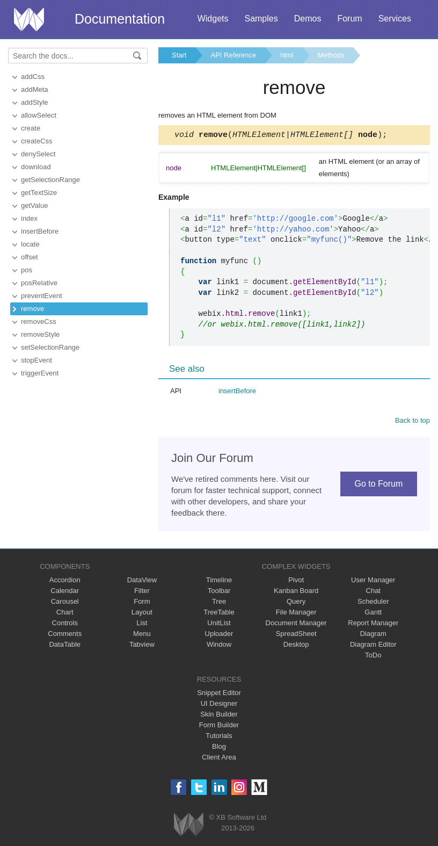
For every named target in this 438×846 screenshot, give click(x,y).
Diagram (373, 635)
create (30, 128)
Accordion (65, 581)
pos (26, 270)
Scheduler (373, 603)
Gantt (373, 614)
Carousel (65, 603)
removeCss (38, 321)
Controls (65, 624)
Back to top (412, 422)
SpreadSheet (296, 635)
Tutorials (219, 737)
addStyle (34, 102)
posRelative (39, 283)
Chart (65, 614)
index (29, 218)
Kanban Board (296, 592)
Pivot (296, 581)
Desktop (296, 646)
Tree (219, 603)
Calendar (64, 592)
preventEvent (41, 296)
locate (30, 244)
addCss (33, 77)
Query (296, 603)
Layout (142, 614)
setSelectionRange (50, 347)
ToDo (373, 657)
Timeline (219, 581)
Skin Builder (218, 716)
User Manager (373, 581)
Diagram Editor (373, 646)
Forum (349, 18)
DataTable (65, 646)
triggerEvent (40, 373)
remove (32, 309)
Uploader (219, 635)
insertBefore (40, 231)
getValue (34, 205)
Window (219, 646)
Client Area (219, 759)
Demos (308, 18)
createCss (37, 141)
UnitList (218, 624)
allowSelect (38, 115)
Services (394, 18)
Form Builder (219, 726)
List (141, 624)
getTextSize (39, 193)
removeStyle (40, 334)
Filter (142, 592)
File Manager (296, 614)
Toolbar (219, 592)
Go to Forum (378, 485)
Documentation (120, 18)
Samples (261, 18)
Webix (188, 826)
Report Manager (373, 624)
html (287, 55)
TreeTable (218, 614)
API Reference (233, 55)
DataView (142, 581)
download (36, 167)
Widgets (213, 18)
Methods (331, 55)
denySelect (38, 154)
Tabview (142, 646)
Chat (373, 592)
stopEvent (36, 360)
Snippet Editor (219, 694)
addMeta (34, 89)
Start (179, 55)
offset (29, 257)
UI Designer (219, 705)
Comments (65, 635)
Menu (142, 635)
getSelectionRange (50, 180)
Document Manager (296, 624)
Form (142, 603)
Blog (219, 748)
